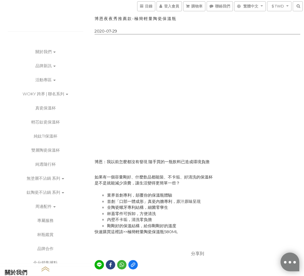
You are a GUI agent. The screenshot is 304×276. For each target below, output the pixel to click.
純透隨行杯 (45, 164)
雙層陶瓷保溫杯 (45, 150)
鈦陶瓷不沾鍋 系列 (45, 192)
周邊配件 (45, 206)
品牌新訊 (45, 65)
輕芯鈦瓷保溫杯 (45, 121)
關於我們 (45, 51)
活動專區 (45, 79)
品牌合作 (45, 248)
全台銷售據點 (45, 262)
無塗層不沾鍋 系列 (45, 178)
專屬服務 (45, 220)
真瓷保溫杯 (45, 107)
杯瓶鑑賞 (45, 234)
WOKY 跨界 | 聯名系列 (45, 93)
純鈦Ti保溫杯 (45, 135)
